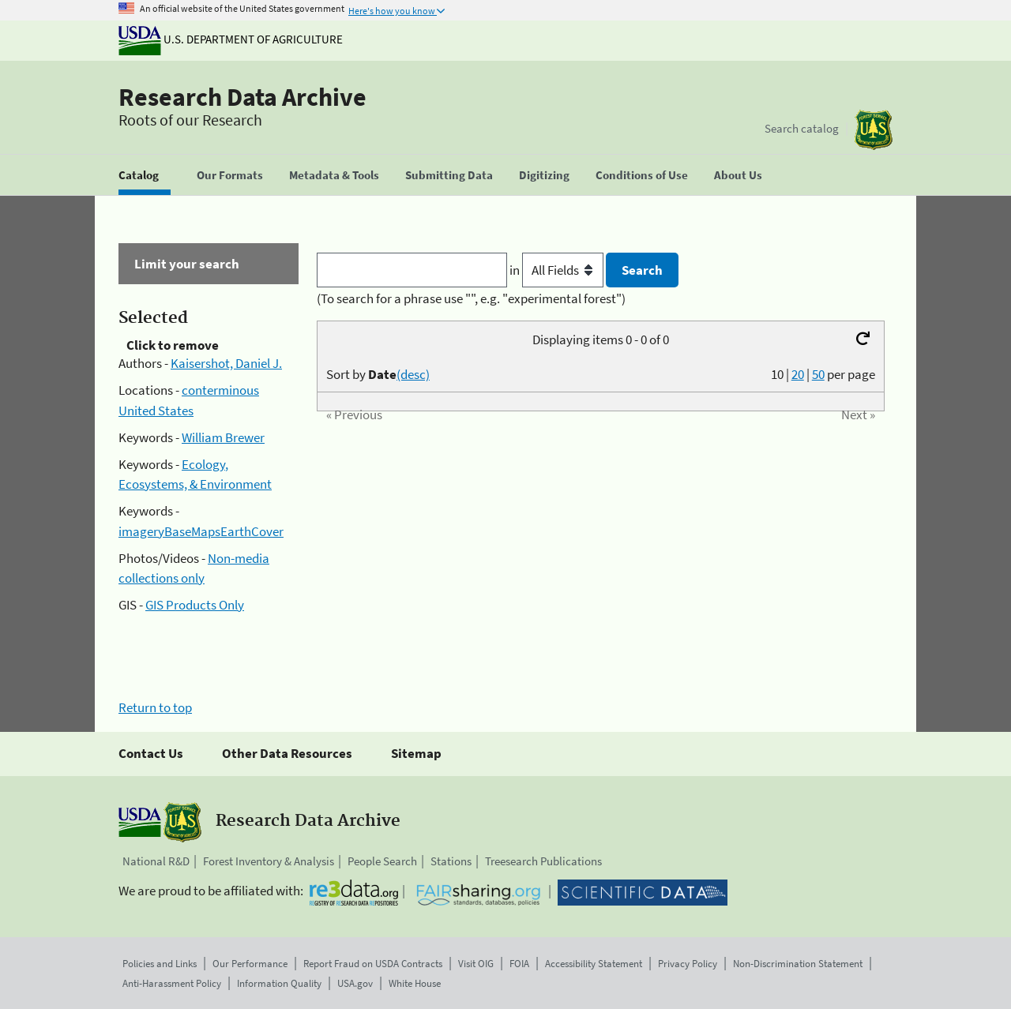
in (558, 270)
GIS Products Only (194, 604)
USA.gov (355, 983)
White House (415, 983)
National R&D (156, 860)
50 (818, 374)
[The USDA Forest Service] (874, 130)
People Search (382, 860)
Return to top (155, 707)
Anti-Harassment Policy (171, 983)
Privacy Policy (687, 963)
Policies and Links (159, 963)
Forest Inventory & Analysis (268, 860)
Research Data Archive (242, 97)
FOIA (519, 963)
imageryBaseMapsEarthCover (201, 531)
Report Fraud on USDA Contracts (372, 963)
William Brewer (223, 437)
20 (797, 374)
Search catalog (802, 128)
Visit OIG (476, 963)
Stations (451, 860)
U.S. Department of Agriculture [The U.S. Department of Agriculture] (230, 39)
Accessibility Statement (593, 963)
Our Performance (250, 963)
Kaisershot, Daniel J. (226, 363)
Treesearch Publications (543, 860)
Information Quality (279, 983)
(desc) (413, 374)
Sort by (378, 374)
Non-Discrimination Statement (798, 963)
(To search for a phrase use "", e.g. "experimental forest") (471, 298)
